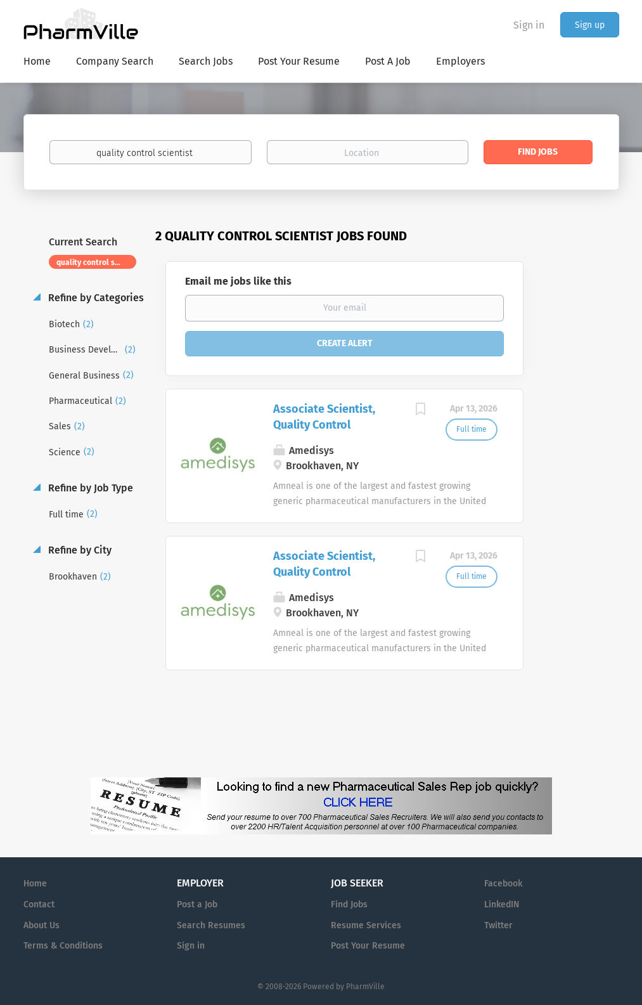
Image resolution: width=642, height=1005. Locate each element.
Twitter (498, 925)
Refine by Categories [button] (95, 298)
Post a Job (197, 904)
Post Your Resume (368, 945)
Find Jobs (538, 151)
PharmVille (365, 986)
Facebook (503, 883)
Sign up (590, 25)
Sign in (528, 25)
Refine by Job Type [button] (89, 488)
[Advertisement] (583, 472)
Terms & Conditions (63, 945)
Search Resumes (211, 925)
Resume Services (366, 925)
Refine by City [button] (79, 550)
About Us (41, 925)
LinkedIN (501, 904)
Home (35, 883)
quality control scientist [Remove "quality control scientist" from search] (96, 262)
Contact (39, 904)
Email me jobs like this (238, 281)
